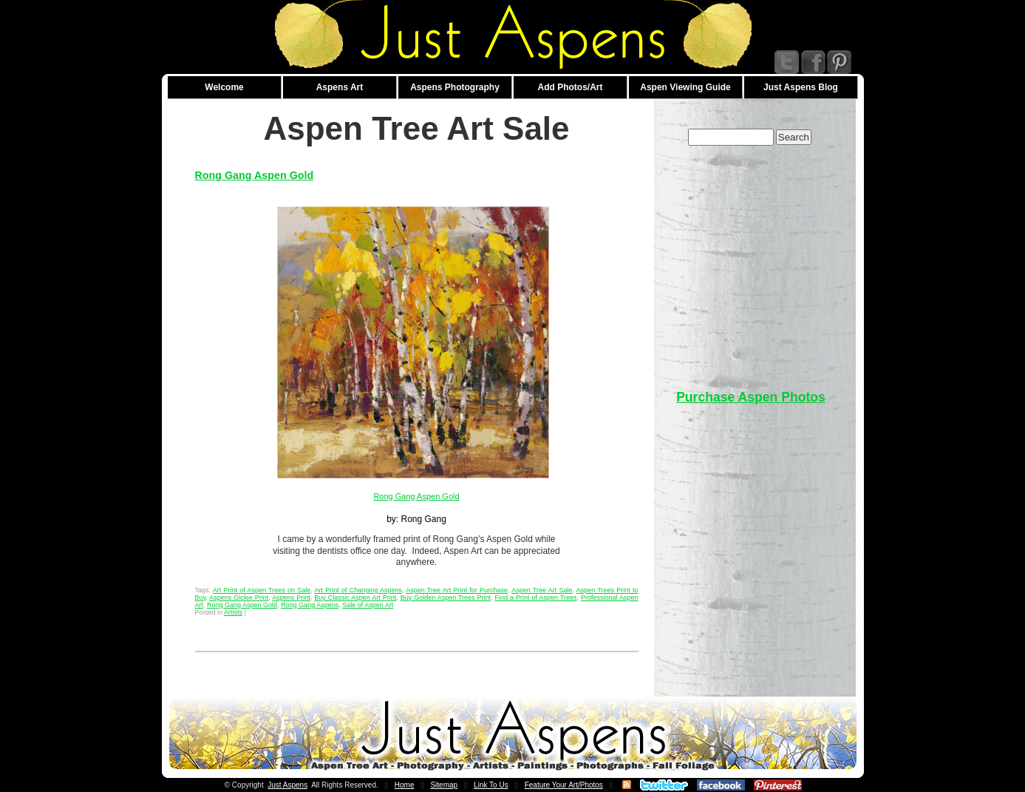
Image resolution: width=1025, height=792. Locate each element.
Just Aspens (287, 785)
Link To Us (491, 785)
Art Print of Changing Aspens (358, 590)
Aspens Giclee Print (238, 597)
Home (405, 785)
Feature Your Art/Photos (564, 785)
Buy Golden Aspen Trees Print (446, 597)
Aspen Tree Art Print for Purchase (457, 590)
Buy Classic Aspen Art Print (355, 597)
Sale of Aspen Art (367, 605)
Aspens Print (291, 597)
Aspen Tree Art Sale (541, 590)
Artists (233, 612)
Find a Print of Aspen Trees (536, 597)
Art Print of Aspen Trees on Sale (261, 590)
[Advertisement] (750, 260)
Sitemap (443, 785)
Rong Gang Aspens (309, 605)
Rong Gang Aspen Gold (254, 175)
